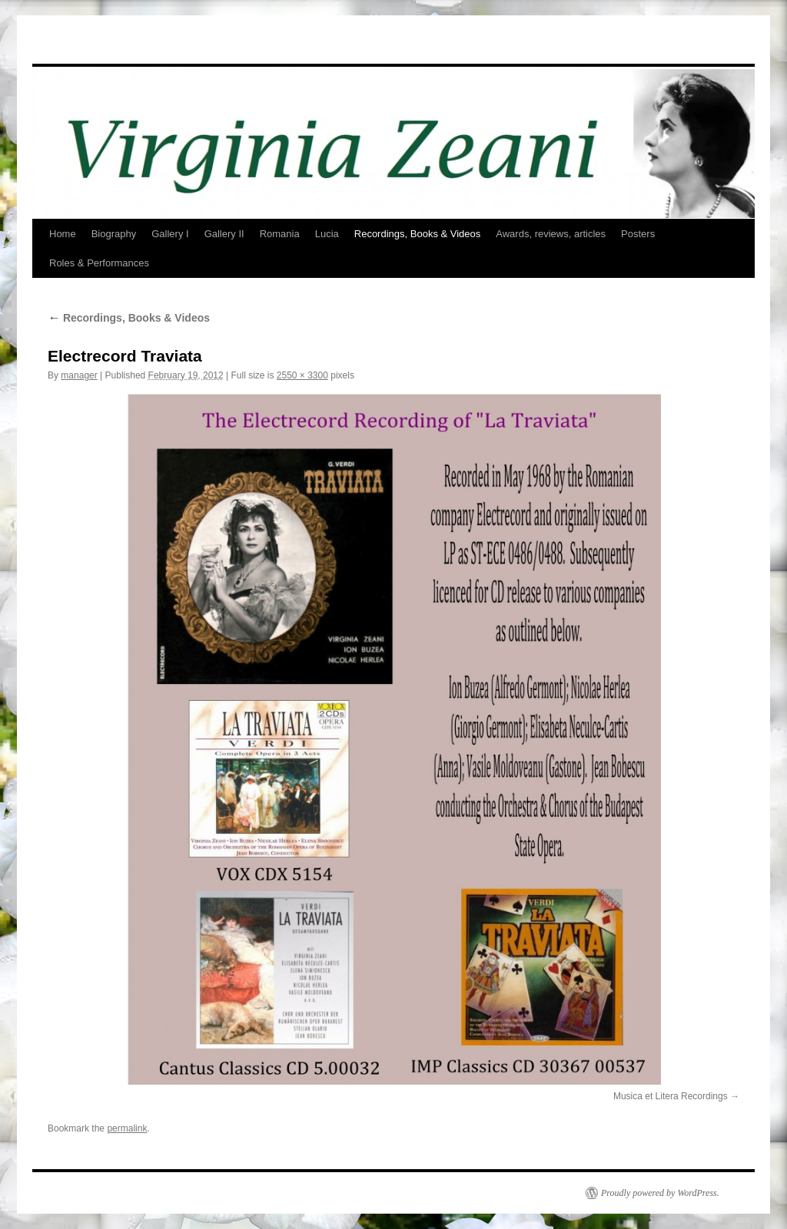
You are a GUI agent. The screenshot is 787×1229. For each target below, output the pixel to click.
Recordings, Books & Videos (417, 234)
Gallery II (224, 234)
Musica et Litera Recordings (670, 1096)
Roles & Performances (99, 263)
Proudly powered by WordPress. (660, 1193)
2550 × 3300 (302, 375)
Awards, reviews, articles (551, 234)
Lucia (327, 234)
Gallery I (169, 234)
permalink (127, 1128)
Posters (638, 234)
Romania (280, 234)
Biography (114, 234)
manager (79, 375)
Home (62, 234)
